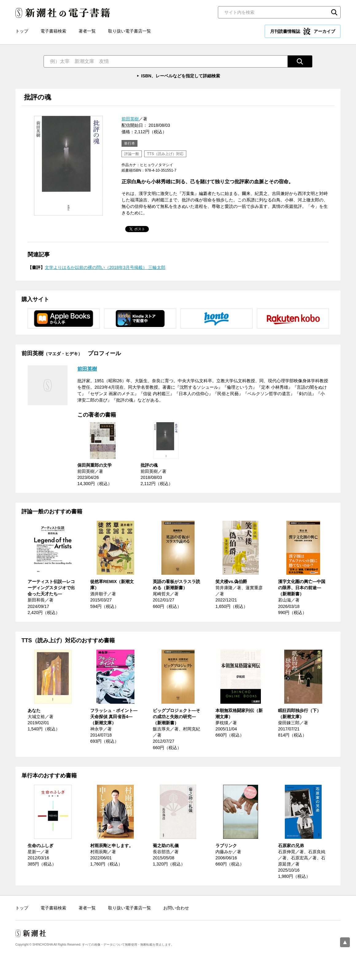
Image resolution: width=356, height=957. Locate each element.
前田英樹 (130, 118)
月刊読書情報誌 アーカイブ (302, 31)
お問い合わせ (176, 907)
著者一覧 (87, 31)
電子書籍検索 (53, 31)
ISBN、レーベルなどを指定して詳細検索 (180, 75)
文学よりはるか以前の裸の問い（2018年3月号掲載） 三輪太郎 (105, 267)
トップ (21, 31)
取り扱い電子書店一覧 (129, 31)
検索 (334, 12)
